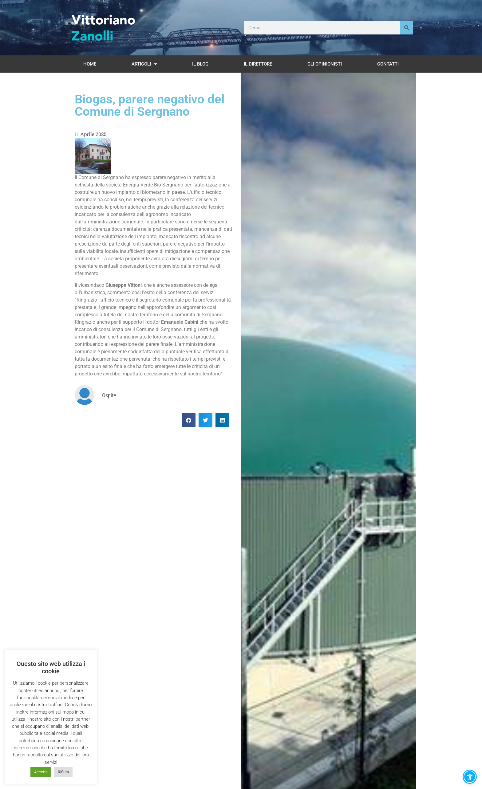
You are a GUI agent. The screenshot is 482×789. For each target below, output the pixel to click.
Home (89, 64)
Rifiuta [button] (63, 772)
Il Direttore (258, 64)
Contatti (388, 64)
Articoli (144, 64)
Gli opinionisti (324, 64)
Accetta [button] (41, 772)
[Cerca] (406, 27)
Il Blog (200, 64)
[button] (189, 420)
